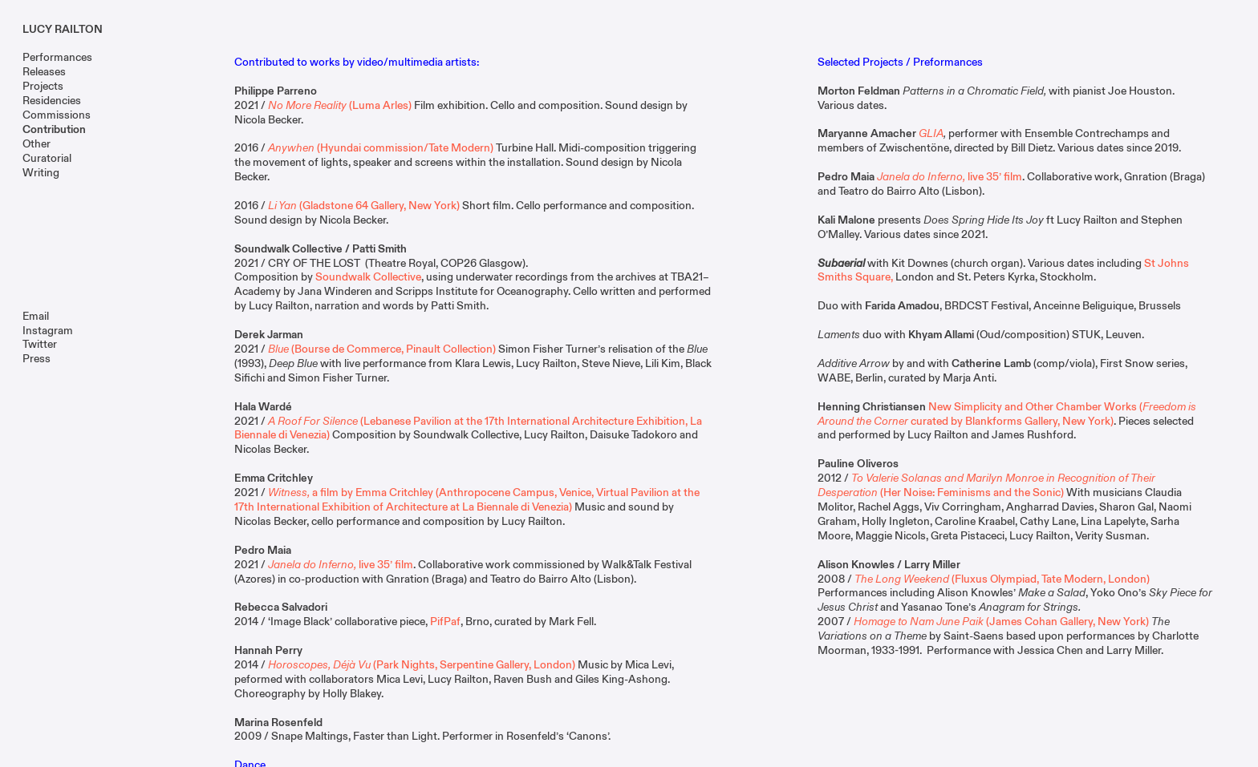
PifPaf (445, 621)
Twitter (39, 344)
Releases (44, 72)
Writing (40, 173)
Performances (57, 57)
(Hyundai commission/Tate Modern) (380, 148)
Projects (42, 86)
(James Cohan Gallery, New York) (1002, 621)
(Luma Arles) (340, 105)
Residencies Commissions (56, 108)
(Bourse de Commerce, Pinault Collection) (382, 349)
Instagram (47, 330)
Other (36, 144)
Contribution (54, 129)
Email (35, 316)
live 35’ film (340, 564)
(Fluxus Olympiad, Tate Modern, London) (1002, 579)
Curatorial (46, 158)
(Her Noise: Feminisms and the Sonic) (986, 485)
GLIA (931, 133)
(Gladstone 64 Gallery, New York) (364, 205)
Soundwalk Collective (368, 277)
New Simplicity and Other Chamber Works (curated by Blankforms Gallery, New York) (1007, 414)
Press (36, 358)
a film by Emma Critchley (350, 492)
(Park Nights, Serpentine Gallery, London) (421, 665)
